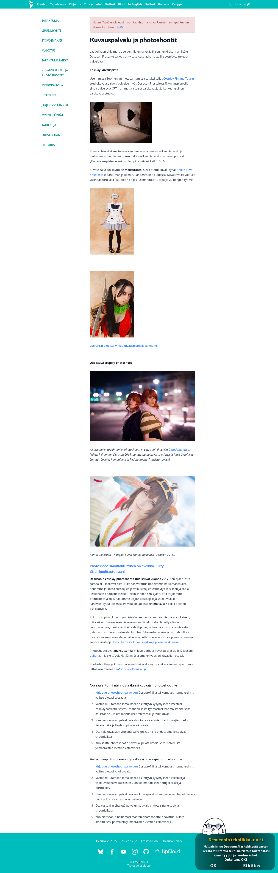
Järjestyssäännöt (55, 105)
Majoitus (48, 50)
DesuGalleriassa (179, 450)
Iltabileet (49, 95)
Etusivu (42, 4)
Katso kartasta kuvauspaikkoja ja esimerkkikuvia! (146, 642)
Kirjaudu (242, 4)
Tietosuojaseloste (139, 865)
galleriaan (96, 656)
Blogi (121, 4)
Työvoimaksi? (52, 40)
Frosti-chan (51, 135)
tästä (119, 27)
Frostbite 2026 (150, 841)
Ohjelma (75, 4)
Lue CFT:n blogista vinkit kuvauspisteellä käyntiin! (123, 346)
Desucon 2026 (128, 841)
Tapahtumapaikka (55, 60)
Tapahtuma (58, 4)
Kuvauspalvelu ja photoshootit (55, 72)
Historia (48, 145)
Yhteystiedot (93, 4)
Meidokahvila (52, 85)
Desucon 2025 (172, 841)
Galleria (163, 4)
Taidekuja (49, 125)
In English (135, 4)
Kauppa (177, 4)
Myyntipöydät (52, 115)
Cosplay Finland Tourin (178, 78)
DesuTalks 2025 (106, 841)
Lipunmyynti (51, 31)
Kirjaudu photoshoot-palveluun (117, 692)
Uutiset (110, 4)
